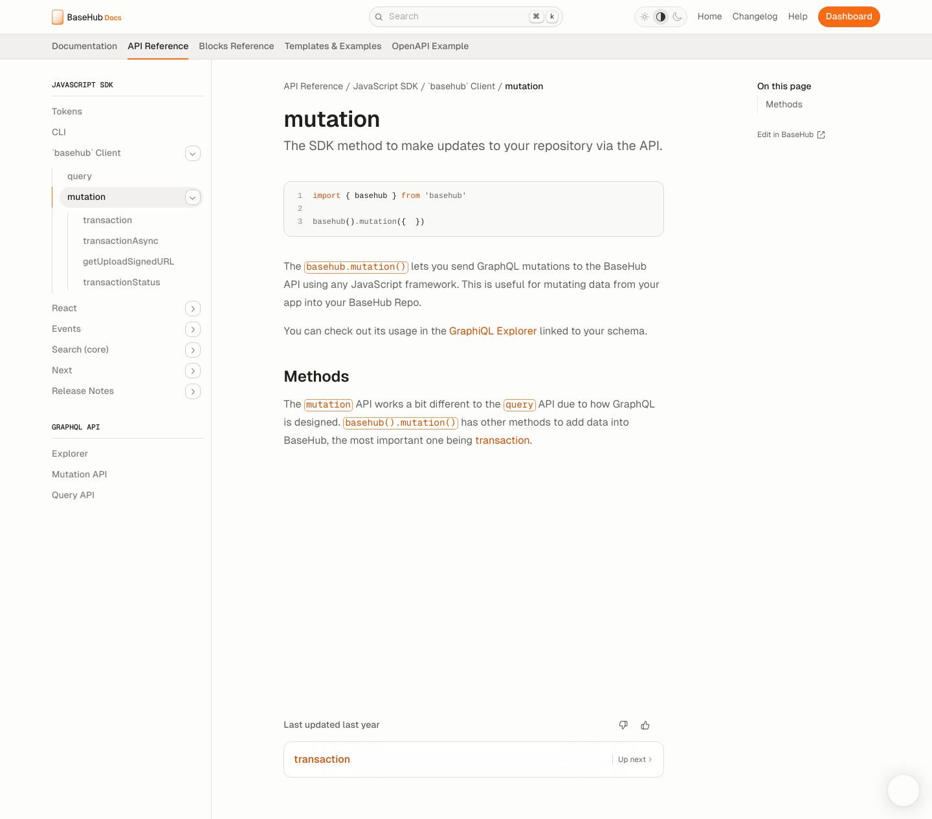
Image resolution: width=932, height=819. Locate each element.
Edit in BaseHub (791, 135)
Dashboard (849, 17)
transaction (502, 440)
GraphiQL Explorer (493, 331)
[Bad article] (623, 725)
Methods (323, 377)
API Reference (313, 87)
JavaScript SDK (385, 87)
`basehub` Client (461, 87)
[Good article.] (645, 725)
